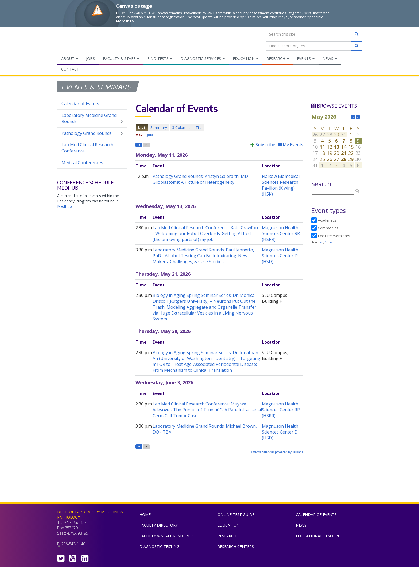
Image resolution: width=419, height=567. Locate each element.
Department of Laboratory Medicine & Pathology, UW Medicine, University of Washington (84, 40)
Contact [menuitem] (70, 69)
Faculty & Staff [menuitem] (121, 58)
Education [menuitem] (245, 58)
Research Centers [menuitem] (236, 546)
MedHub (64, 206)
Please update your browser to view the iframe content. (219, 127)
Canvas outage (134, 6)
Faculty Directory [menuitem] (158, 525)
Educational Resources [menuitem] (320, 535)
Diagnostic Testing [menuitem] (159, 546)
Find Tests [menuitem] (159, 58)
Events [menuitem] (306, 58)
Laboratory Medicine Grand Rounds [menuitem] (92, 118)
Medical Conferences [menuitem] (82, 163)
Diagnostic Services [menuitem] (202, 58)
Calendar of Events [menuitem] (80, 103)
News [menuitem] (330, 58)
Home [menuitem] (145, 514)
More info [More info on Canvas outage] (125, 20)
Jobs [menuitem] (90, 58)
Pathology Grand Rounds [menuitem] (92, 133)
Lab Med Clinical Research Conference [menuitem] (87, 148)
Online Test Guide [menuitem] (236, 514)
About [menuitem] (69, 58)
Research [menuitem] (277, 58)
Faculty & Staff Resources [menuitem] (167, 535)
